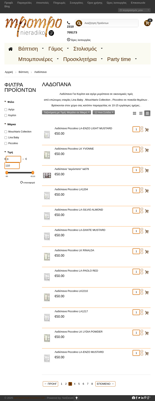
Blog (7, 6)
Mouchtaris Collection (17, 131)
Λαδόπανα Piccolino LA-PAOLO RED (76, 270)
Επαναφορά (27, 182)
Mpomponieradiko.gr (29, 397)
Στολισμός (85, 49)
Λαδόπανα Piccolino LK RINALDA (74, 250)
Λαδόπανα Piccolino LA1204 (71, 189)
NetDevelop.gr (70, 397)
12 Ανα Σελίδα (103, 112)
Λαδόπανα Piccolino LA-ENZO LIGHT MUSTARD (83, 128)
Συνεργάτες (76, 2)
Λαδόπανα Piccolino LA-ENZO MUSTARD (79, 351)
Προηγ (50, 383)
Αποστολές (42, 2)
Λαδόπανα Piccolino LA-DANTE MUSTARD (80, 230)
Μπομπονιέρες (35, 59)
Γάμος (55, 49)
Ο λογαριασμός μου (131, 10)
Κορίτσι (10, 115)
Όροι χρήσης (95, 2)
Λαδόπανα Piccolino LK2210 (71, 290)
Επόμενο (105, 383)
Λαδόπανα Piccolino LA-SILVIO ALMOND (79, 209)
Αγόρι (9, 109)
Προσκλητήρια (80, 59)
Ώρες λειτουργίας (117, 2)
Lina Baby (11, 137)
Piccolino (11, 143)
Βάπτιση (28, 49)
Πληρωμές (59, 2)
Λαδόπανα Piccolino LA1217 (71, 311)
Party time (119, 59)
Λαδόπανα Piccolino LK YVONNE (74, 148)
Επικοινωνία (138, 2)
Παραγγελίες (24, 2)
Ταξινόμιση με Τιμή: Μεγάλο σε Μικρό (67, 112)
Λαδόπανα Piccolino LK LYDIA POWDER (79, 331)
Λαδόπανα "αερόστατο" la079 (72, 169)
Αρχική (9, 71)
